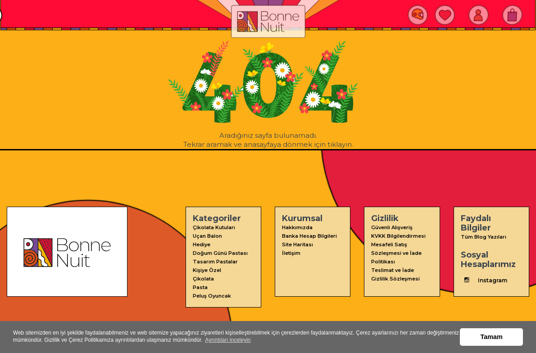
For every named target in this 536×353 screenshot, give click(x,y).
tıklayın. (340, 144)
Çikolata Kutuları (214, 227)
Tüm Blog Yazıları (483, 237)
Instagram (484, 280)
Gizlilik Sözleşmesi (395, 279)
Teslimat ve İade (392, 270)
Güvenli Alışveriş (392, 227)
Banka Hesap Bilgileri (309, 236)
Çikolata (203, 279)
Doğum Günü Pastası (220, 253)
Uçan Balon (207, 236)
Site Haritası (297, 244)
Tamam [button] (492, 336)
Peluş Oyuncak (212, 296)
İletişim (291, 253)
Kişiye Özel (207, 270)
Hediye (201, 244)
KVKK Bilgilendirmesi (398, 236)
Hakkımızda (297, 227)
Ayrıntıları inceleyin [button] (227, 340)
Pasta (200, 287)
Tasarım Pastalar (215, 261)
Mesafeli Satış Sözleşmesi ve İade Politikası (396, 253)
